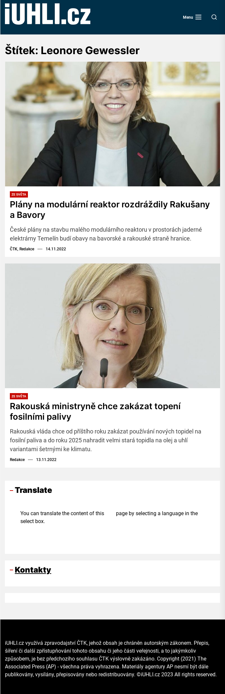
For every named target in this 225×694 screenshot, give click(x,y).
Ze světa (18, 194)
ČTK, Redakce (22, 248)
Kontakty (33, 569)
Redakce (17, 458)
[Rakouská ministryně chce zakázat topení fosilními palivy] (112, 325)
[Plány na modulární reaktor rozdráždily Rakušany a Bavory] (112, 124)
